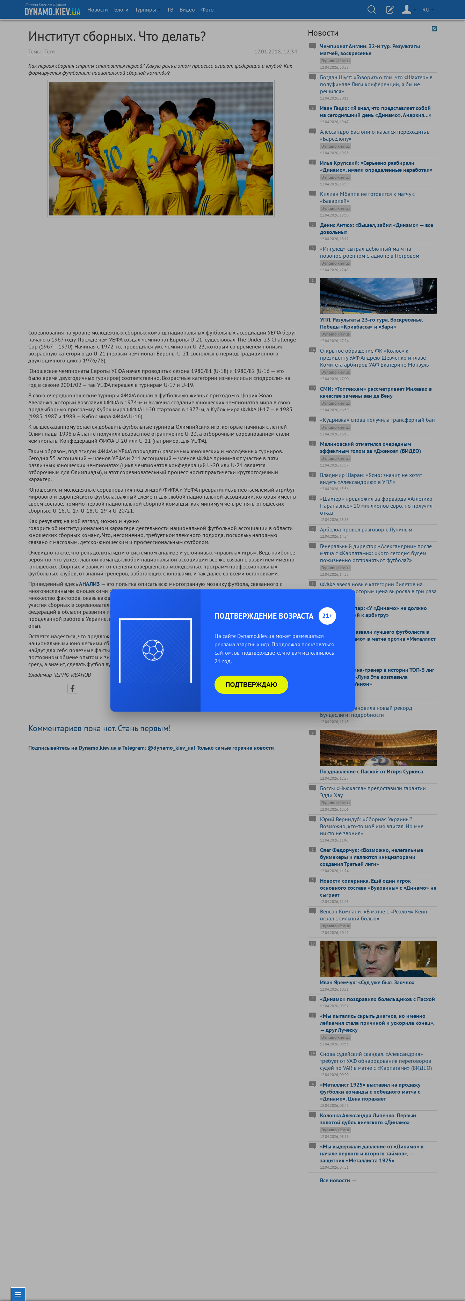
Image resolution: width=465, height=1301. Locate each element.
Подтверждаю (251, 684)
